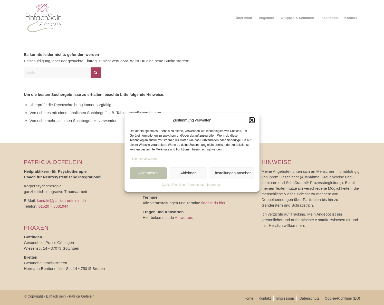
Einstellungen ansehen (232, 173)
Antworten (183, 217)
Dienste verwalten (144, 159)
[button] (251, 120)
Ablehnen (188, 173)
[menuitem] (243, 18)
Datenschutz (196, 184)
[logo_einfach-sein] (43, 18)
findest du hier (213, 203)
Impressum (214, 184)
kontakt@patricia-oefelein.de (61, 200)
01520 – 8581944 (54, 206)
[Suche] (62, 72)
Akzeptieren (148, 173)
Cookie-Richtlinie (173, 184)
